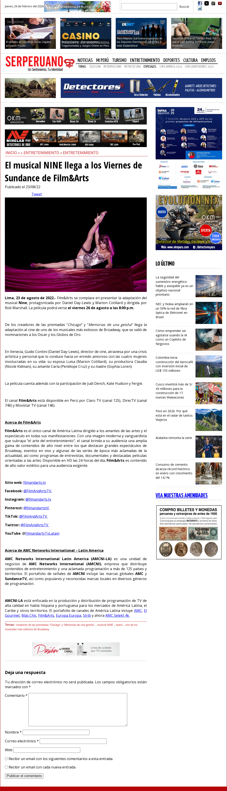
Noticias (85, 60)
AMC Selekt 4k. (117, 615)
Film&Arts (46, 615)
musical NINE (105, 624)
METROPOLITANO (112, 66)
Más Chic (29, 615)
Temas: (82, 66)
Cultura (190, 60)
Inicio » (13, 152)
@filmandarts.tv (38, 499)
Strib (87, 615)
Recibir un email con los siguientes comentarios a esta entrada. (61, 758)
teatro (119, 624)
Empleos (208, 60)
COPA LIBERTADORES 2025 (199, 66)
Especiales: (150, 66)
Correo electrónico (22, 741)
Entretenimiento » (43, 152)
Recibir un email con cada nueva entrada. (42, 767)
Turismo (119, 60)
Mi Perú (102, 60)
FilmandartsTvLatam (42, 533)
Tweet (36, 194)
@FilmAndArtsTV (37, 490)
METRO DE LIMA (132, 66)
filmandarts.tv (34, 482)
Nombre (13, 732)
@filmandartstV (36, 508)
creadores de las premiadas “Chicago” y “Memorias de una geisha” (55, 624)
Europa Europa (68, 615)
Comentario (16, 695)
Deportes (171, 60)
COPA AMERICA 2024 (171, 66)
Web (8, 749)
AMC (138, 610)
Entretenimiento (145, 60)
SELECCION (95, 66)
